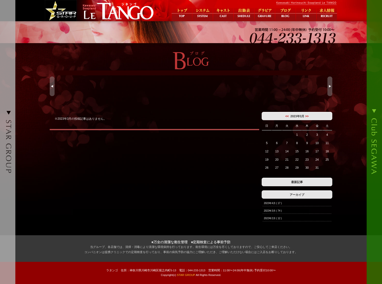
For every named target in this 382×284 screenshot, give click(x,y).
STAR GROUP (186, 275)
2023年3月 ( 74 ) (273, 210)
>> (307, 116)
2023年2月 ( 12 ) (273, 218)
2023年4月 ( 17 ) (273, 203)
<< (287, 116)
